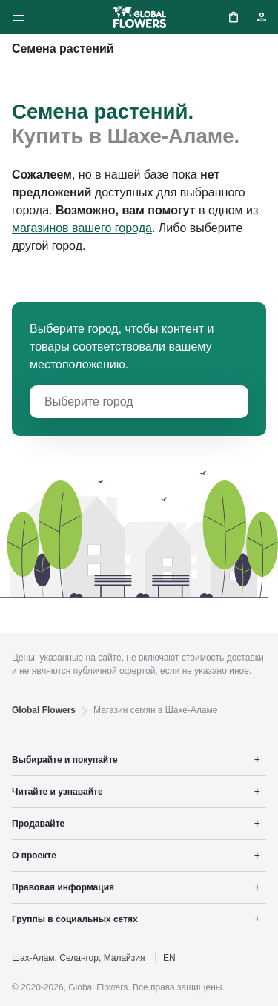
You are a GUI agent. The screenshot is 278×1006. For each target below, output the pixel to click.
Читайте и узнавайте (57, 792)
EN (169, 958)
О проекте (34, 855)
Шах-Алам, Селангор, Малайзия (78, 958)
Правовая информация (63, 887)
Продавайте (38, 823)
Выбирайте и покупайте (65, 760)
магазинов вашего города (82, 228)
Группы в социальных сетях (75, 919)
